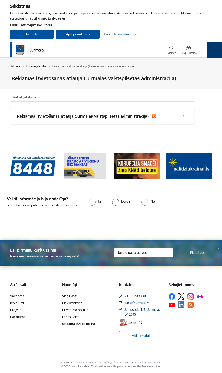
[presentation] (36, 224)
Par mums (17, 317)
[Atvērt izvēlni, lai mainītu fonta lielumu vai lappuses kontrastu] (188, 51)
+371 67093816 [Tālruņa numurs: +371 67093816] (135, 296)
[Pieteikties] (197, 252)
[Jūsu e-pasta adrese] (143, 252)
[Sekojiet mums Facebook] (172, 296)
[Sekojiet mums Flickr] (200, 296)
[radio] (95, 201)
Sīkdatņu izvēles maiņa (78, 324)
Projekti (15, 310)
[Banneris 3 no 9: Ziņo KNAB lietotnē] (137, 166)
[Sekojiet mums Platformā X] (181, 296)
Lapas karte (70, 317)
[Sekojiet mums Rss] (190, 305)
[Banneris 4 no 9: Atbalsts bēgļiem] (189, 166)
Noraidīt (32, 34)
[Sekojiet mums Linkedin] (181, 304)
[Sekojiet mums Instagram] (190, 296)
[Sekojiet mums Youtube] (172, 304)
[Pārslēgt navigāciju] (214, 50)
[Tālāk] (204, 166)
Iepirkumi (17, 303)
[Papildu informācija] (140, 322)
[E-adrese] (127, 322)
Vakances (17, 296)
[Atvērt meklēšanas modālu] (171, 51)
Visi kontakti (141, 336)
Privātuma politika (75, 310)
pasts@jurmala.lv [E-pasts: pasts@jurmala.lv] (136, 303)
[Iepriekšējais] (17, 166)
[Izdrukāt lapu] (205, 76)
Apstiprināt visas (78, 34)
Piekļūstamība (72, 303)
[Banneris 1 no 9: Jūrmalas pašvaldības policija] (33, 166)
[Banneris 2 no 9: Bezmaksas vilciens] (85, 166)
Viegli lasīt (69, 296)
